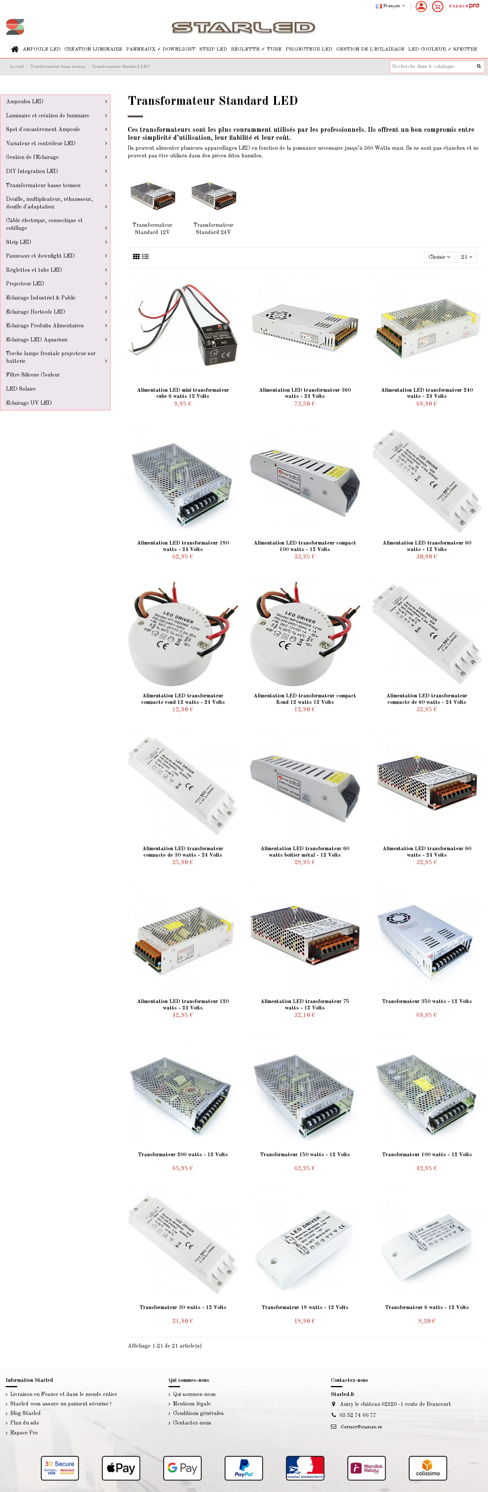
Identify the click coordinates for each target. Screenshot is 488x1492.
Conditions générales (198, 1413)
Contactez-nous (192, 1423)
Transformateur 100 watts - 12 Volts (427, 1154)
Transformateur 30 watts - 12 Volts (183, 1307)
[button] (42, 49)
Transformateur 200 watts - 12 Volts (183, 1154)
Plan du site (24, 1423)
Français (391, 6)
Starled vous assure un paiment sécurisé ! (60, 1404)
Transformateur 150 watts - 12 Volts (305, 1154)
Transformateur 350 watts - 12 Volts (427, 1001)
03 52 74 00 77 (358, 1415)
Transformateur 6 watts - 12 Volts (427, 1307)
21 (466, 257)
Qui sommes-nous (194, 1394)
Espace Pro (24, 1433)
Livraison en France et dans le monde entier (63, 1394)
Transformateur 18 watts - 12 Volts (305, 1307)
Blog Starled (25, 1413)
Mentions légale (192, 1404)
